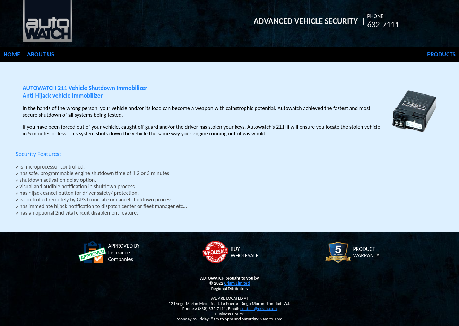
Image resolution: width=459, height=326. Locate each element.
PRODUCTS (441, 54)
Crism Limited (237, 283)
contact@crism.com (258, 308)
